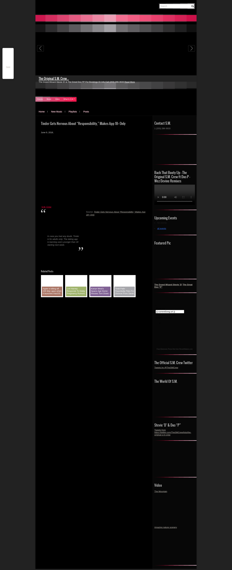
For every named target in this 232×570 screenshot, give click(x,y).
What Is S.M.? (69, 99)
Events (40, 99)
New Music (56, 111)
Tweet (8, 67)
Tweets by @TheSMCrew (166, 367)
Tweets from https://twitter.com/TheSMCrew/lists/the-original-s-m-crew (172, 432)
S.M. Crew (46, 207)
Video (57, 99)
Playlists (73, 111)
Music (49, 99)
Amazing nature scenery (165, 527)
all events (161, 228)
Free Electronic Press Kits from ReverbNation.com (175, 349)
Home (42, 111)
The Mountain (160, 491)
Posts (86, 111)
